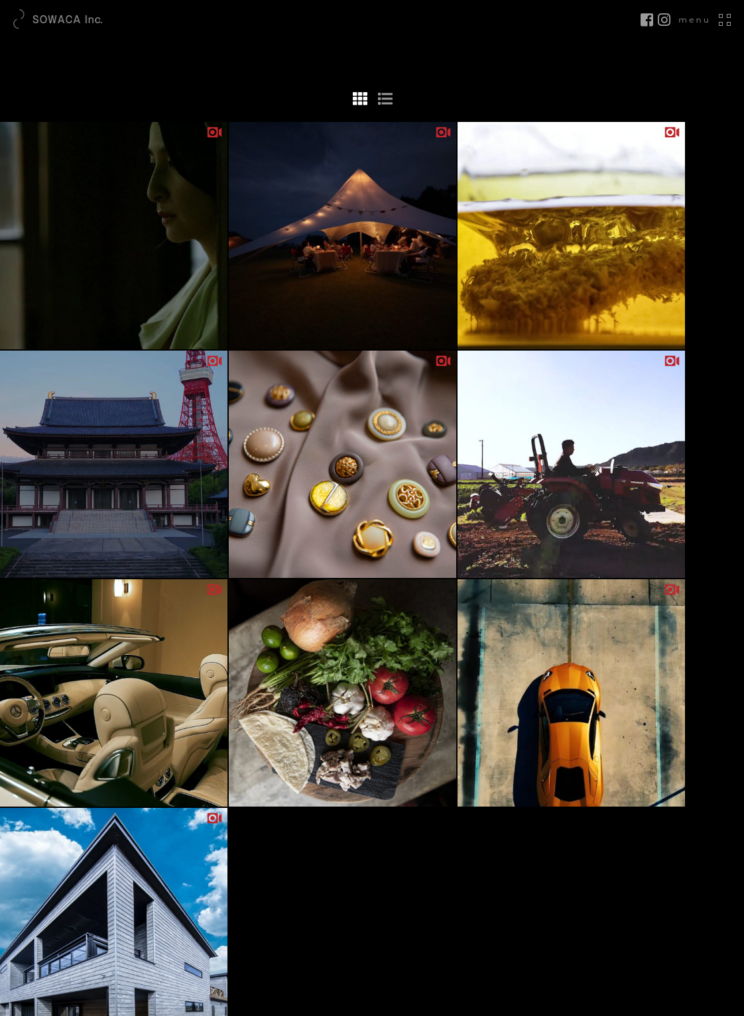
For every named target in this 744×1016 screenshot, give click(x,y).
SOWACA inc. (366, 1009)
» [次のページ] (393, 436)
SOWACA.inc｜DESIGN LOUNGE (76, 20)
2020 (372, 838)
